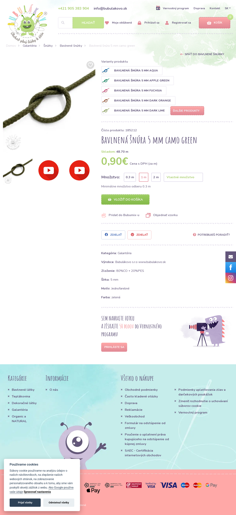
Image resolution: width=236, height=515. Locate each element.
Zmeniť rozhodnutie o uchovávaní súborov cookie (203, 403)
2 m (156, 177)
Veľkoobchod (135, 416)
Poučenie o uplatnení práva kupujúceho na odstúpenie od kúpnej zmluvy (147, 439)
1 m (143, 177)
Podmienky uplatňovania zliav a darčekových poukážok (202, 392)
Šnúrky (48, 46)
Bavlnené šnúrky (71, 46)
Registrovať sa (178, 23)
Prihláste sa (114, 347)
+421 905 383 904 (73, 8)
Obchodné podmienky (141, 390)
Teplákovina (21, 396)
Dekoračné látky (24, 403)
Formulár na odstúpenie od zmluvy (145, 425)
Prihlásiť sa (148, 23)
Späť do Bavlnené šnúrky (204, 54)
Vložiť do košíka (125, 199)
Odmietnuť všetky (59, 502)
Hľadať (88, 23)
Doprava (199, 8)
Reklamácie (133, 410)
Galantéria (30, 46)
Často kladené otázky (141, 396)
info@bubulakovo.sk (110, 8)
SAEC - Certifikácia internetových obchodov (143, 452)
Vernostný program (172, 8)
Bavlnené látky (23, 390)
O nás (54, 390)
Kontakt (215, 8)
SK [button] (226, 8)
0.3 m (130, 177)
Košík (214, 23)
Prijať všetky (25, 502)
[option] (49, 106)
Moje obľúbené (118, 23)
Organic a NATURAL (19, 418)
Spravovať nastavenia (37, 492)
